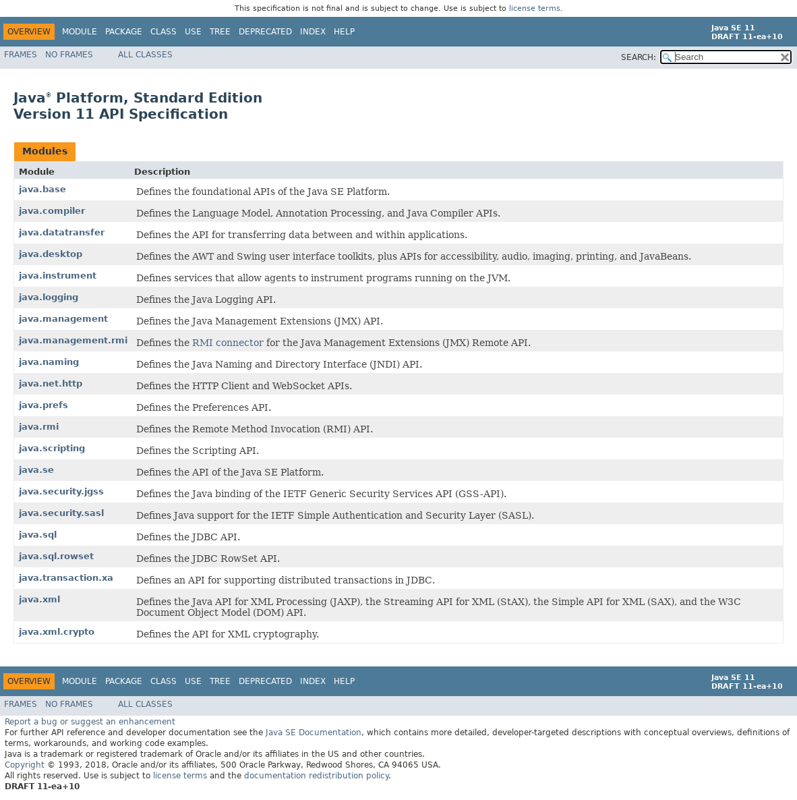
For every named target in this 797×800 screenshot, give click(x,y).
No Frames (69, 54)
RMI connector (228, 342)
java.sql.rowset (56, 556)
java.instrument (57, 275)
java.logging (48, 297)
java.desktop (50, 254)
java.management (63, 319)
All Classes (145, 54)
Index (313, 31)
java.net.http (50, 383)
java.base (42, 189)
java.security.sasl (61, 513)
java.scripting (52, 448)
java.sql (38, 535)
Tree (220, 31)
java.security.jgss (61, 491)
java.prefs (43, 405)
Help (344, 31)
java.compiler (52, 211)
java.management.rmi (73, 340)
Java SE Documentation (313, 732)
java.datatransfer (62, 232)
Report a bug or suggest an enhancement (90, 721)
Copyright (25, 765)
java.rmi (39, 427)
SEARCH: (638, 57)
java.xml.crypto (56, 632)
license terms (534, 8)
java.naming (49, 362)
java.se (36, 470)
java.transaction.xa (66, 578)
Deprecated (265, 31)
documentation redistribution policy (316, 775)
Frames (20, 54)
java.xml (39, 599)
